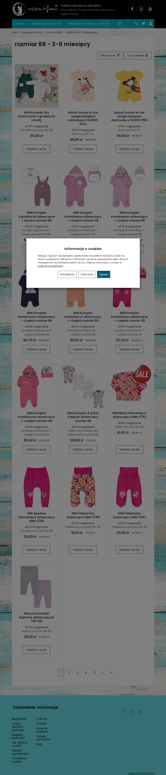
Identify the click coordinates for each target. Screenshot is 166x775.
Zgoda (103, 274)
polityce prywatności (50, 266)
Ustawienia (67, 274)
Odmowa (86, 274)
